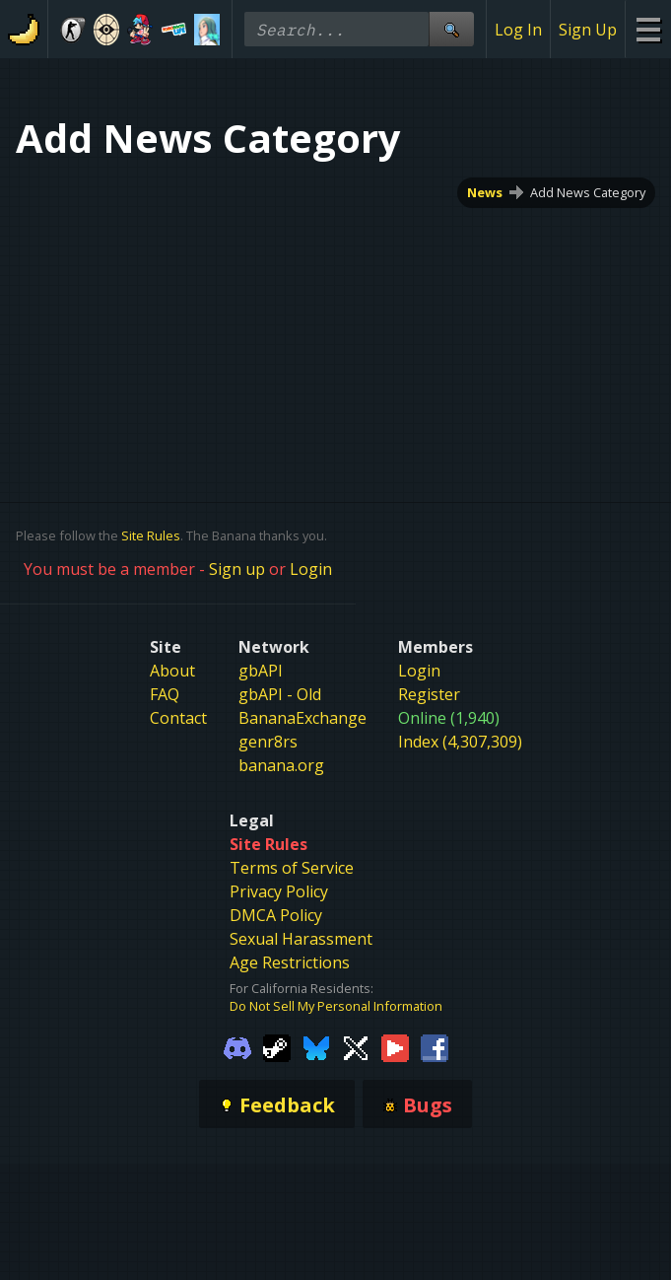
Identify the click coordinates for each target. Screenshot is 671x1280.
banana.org (281, 765)
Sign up (237, 569)
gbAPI (260, 670)
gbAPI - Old (279, 694)
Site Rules (150, 535)
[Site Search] (451, 29)
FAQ (164, 694)
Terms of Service (292, 868)
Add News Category (587, 192)
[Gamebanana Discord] (237, 1046)
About (172, 670)
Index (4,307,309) (460, 741)
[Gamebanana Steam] (277, 1046)
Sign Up (588, 29)
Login (311, 569)
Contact (178, 718)
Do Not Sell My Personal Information (336, 1006)
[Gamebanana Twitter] (355, 1046)
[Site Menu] (648, 29)
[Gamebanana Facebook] (434, 1046)
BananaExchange (302, 718)
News (485, 192)
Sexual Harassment (301, 939)
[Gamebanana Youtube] (395, 1046)
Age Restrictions (290, 962)
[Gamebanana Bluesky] (316, 1046)
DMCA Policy (276, 915)
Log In (518, 29)
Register (429, 694)
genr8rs (268, 741)
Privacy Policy (279, 891)
